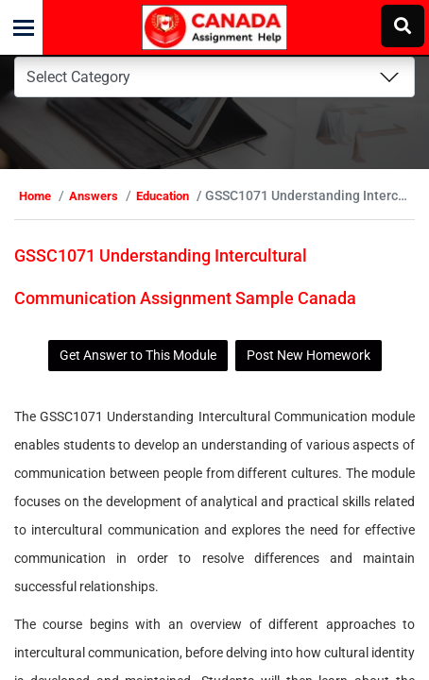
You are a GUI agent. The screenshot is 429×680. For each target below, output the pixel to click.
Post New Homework (308, 355)
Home (35, 196)
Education (162, 196)
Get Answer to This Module (138, 355)
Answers (93, 196)
